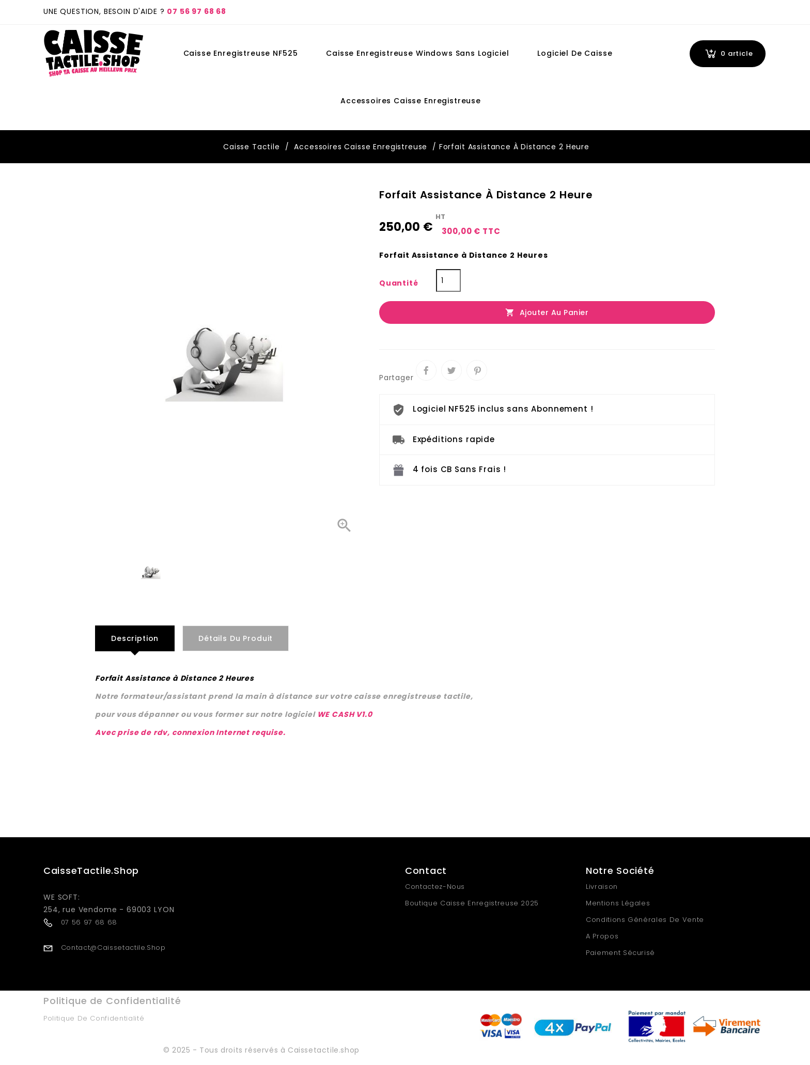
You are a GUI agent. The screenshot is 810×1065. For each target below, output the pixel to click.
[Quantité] (448, 280)
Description (135, 638)
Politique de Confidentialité (93, 1018)
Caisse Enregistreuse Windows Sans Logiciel (417, 53)
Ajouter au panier (546, 312)
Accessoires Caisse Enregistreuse (410, 101)
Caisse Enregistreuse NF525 (240, 53)
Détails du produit (235, 638)
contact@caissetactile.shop (113, 947)
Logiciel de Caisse (574, 53)
